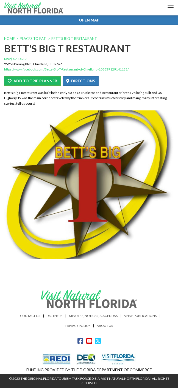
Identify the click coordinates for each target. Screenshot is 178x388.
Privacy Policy (77, 326)
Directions (80, 80)
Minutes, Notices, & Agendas (93, 316)
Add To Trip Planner (32, 80)
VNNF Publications (140, 316)
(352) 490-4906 (15, 59)
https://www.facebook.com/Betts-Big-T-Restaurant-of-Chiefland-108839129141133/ (66, 69)
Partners (54, 316)
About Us (105, 326)
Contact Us (30, 316)
